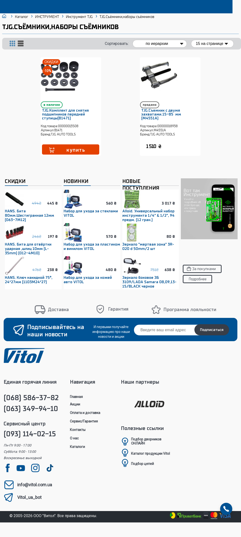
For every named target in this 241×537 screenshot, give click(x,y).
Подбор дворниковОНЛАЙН (146, 446)
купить (81, 155)
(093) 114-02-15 (30, 439)
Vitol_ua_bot (29, 502)
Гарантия (118, 314)
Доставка (58, 314)
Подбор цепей (142, 469)
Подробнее (198, 284)
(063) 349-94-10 (31, 414)
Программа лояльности (189, 314)
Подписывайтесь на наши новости (55, 336)
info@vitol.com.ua (34, 489)
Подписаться (212, 335)
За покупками (204, 274)
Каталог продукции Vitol (150, 459)
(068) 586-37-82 (31, 403)
